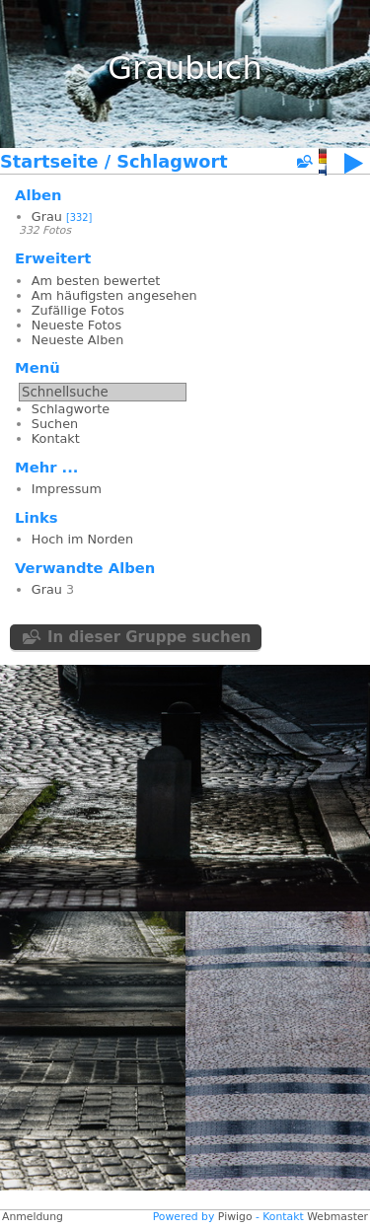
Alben (38, 194)
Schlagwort (171, 162)
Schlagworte (71, 408)
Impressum (67, 488)
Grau (47, 216)
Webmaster (337, 1216)
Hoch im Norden (82, 539)
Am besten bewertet (96, 280)
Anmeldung (32, 1216)
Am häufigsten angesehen (114, 295)
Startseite (49, 162)
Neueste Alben (77, 339)
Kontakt (56, 438)
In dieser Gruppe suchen (149, 637)
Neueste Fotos (76, 325)
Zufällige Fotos (78, 310)
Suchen (55, 423)
